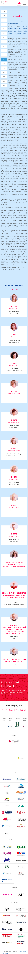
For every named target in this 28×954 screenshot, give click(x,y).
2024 (4, 81)
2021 (4, 68)
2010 (4, 20)
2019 (4, 59)
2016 (4, 46)
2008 (4, 11)
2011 (4, 24)
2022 (4, 72)
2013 (4, 33)
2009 (4, 15)
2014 (4, 37)
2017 (4, 50)
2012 (4, 28)
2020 (4, 63)
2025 (4, 85)
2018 (4, 55)
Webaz (24, 951)
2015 (4, 42)
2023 (4, 76)
